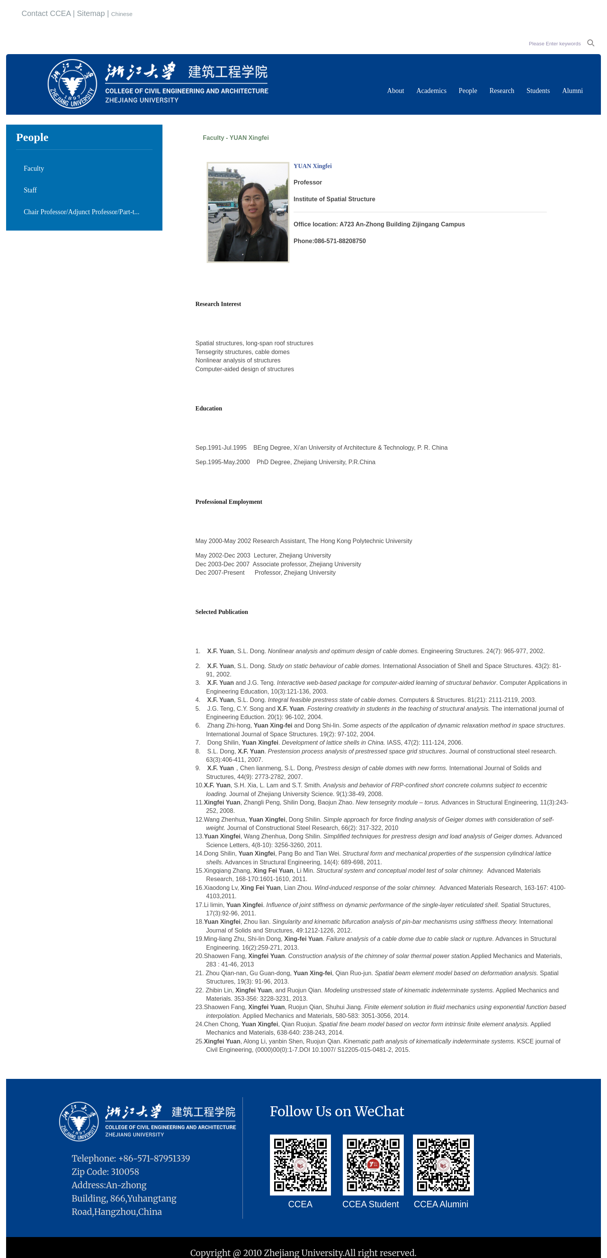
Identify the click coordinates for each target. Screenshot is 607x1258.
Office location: (316, 224)
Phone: (304, 241)
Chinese (121, 14)
